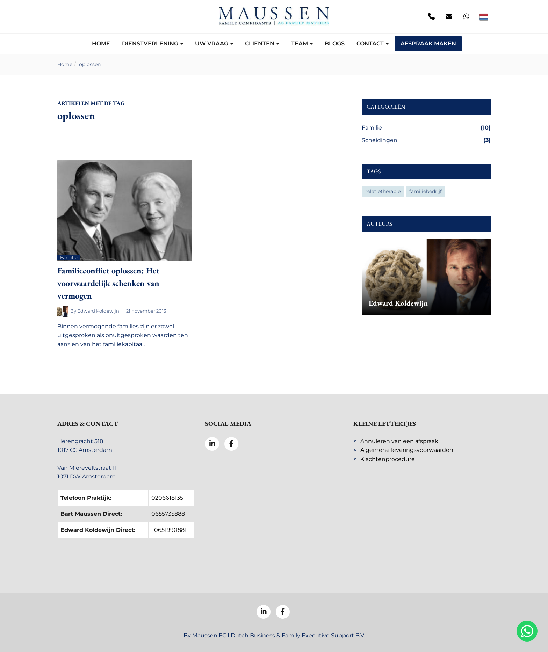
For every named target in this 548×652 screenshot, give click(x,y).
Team (302, 43)
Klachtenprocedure (387, 459)
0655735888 (168, 514)
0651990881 (170, 530)
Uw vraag (214, 43)
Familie (426, 127)
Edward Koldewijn (98, 311)
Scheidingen (426, 140)
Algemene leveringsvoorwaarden (406, 450)
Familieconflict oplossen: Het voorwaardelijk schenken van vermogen (108, 283)
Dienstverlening (152, 43)
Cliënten (262, 43)
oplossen (90, 64)
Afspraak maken (428, 43)
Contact (372, 43)
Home (101, 43)
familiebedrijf (425, 191)
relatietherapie (383, 191)
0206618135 (167, 498)
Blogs (335, 43)
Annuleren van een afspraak (399, 441)
